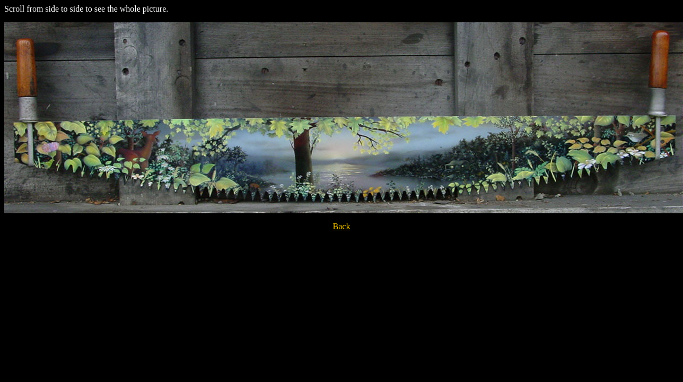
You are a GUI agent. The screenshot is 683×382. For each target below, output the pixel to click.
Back (342, 226)
